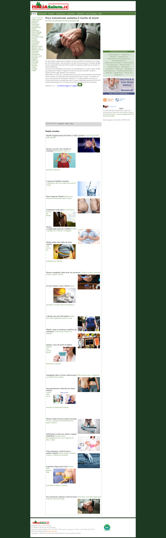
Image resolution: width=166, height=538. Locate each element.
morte (71, 123)
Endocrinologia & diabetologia (119, 58)
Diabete (34, 29)
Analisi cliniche (36, 19)
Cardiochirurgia (114, 54)
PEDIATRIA (71, 14)
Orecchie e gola (36, 56)
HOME (34, 14)
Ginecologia (35, 42)
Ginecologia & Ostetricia (113, 62)
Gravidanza (35, 43)
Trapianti (34, 65)
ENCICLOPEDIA (91, 14)
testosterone (61, 123)
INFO (100, 14)
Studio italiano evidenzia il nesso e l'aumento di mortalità (61, 454)
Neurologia (35, 51)
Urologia (34, 69)
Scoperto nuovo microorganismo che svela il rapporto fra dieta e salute (60, 438)
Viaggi (33, 70)
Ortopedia (34, 57)
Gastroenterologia (37, 37)
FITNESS (51, 14)
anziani (67, 123)
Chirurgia (113, 56)
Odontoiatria (35, 54)
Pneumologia (118, 73)
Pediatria (34, 59)
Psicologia (34, 62)
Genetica (34, 38)
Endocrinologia (36, 32)
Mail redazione (52, 531)
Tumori (33, 67)
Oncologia (119, 69)
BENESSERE (42, 14)
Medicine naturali (37, 49)
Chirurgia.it (35, 26)
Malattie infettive (37, 46)
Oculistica (34, 53)
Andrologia (35, 21)
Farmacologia (36, 34)
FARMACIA (80, 14)
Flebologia (35, 35)
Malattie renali (36, 48)
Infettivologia (125, 65)
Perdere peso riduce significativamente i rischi (60, 317)
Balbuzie (34, 22)
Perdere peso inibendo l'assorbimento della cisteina (59, 197)
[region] (73, 104)
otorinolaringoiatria (125, 71)
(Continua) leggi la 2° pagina (67, 86)
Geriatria (34, 40)
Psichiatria (35, 61)
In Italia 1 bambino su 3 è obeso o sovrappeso (61, 230)
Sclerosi (34, 64)
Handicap (34, 45)
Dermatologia (36, 27)
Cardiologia (35, 24)
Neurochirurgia (114, 67)
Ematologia (35, 30)
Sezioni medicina (37, 17)
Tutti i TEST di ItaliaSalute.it (119, 93)
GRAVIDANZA (61, 14)
